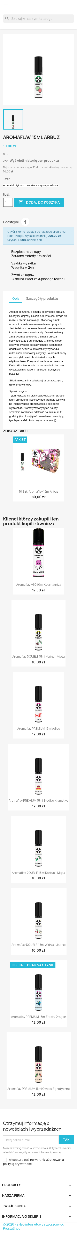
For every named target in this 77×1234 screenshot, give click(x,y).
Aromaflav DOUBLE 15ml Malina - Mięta (38, 656)
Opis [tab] (15, 298)
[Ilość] (8, 202)
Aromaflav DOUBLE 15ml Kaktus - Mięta (38, 873)
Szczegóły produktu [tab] (42, 298)
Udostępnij (25, 222)
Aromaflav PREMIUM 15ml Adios (38, 728)
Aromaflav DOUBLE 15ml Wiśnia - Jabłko (38, 945)
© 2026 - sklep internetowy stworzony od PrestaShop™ (33, 1226)
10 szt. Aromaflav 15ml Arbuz (38, 491)
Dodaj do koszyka (39, 202)
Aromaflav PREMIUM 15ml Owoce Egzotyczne (38, 1089)
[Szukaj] (38, 18)
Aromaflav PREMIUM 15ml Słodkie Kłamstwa (38, 800)
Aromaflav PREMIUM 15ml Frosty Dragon (38, 1017)
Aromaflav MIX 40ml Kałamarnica (38, 584)
